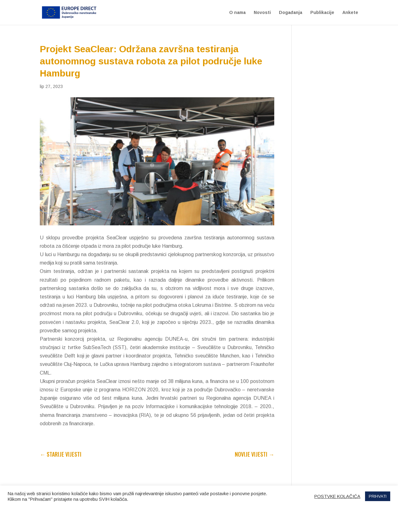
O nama (237, 12)
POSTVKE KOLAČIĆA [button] (337, 496)
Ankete (350, 12)
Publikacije (322, 12)
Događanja (290, 12)
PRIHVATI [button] (377, 496)
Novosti (262, 12)
